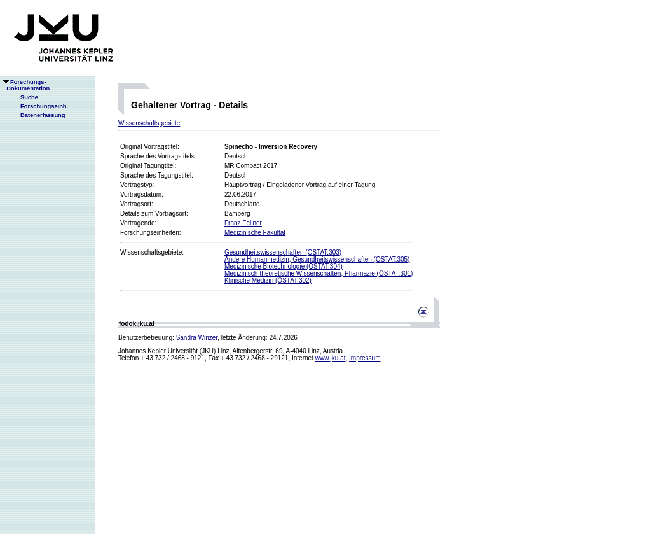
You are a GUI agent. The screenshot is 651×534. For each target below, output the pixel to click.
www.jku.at (330, 358)
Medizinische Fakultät (254, 232)
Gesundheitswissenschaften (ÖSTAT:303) (282, 252)
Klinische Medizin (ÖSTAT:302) (268, 280)
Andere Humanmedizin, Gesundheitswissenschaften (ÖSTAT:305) (316, 259)
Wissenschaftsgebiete (149, 123)
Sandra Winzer (197, 337)
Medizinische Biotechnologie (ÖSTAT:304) (283, 266)
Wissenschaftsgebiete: (152, 252)
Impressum (364, 358)
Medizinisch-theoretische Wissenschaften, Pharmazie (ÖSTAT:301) (318, 273)
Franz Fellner (243, 223)
